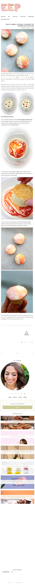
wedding (31, 16)
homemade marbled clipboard (10, 77)
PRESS (20, 397)
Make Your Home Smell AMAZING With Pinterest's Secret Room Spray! (17, 482)
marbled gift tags (21, 77)
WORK (25, 397)
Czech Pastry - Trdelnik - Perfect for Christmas (17, 421)
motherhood (5, 19)
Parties (15, 16)
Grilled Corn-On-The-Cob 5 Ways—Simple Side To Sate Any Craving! (17, 452)
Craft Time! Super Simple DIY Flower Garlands (17, 466)
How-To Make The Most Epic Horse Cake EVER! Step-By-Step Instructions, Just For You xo (17, 497)
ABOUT (15, 397)
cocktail (23, 16)
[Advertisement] (11, 515)
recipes (3, 16)
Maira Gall (24, 582)
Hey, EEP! (13, 582)
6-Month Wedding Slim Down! (17, 436)
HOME (10, 397)
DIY (9, 16)
